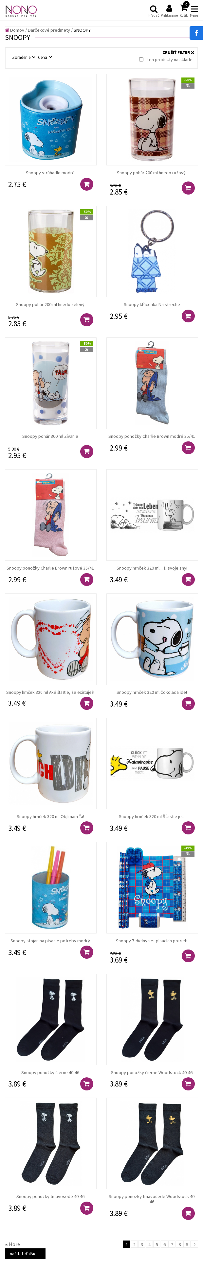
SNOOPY (82, 30)
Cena (43, 57)
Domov (14, 30)
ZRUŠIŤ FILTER (178, 53)
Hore (12, 1244)
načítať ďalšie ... (25, 1254)
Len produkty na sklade (166, 59)
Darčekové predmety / (50, 30)
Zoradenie (21, 57)
